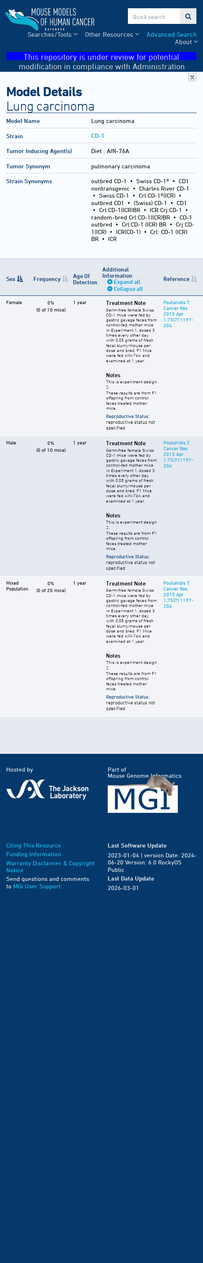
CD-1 (97, 135)
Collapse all (128, 288)
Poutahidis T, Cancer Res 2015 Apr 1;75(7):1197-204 (178, 313)
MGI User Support (37, 886)
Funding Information (33, 853)
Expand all (127, 281)
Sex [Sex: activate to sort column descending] (10, 278)
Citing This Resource (33, 845)
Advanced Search (171, 34)
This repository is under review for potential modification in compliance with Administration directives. (108, 56)
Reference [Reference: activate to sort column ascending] (176, 278)
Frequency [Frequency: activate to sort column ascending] (47, 278)
